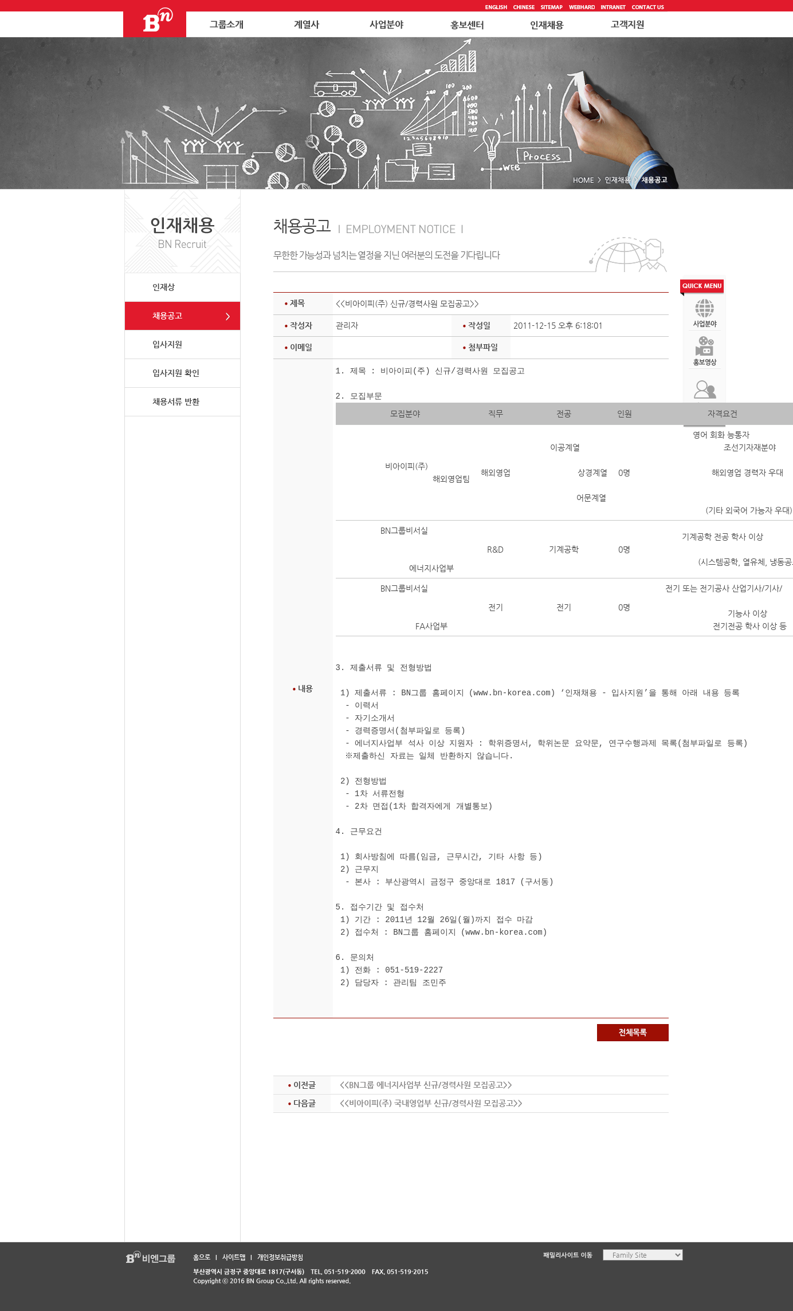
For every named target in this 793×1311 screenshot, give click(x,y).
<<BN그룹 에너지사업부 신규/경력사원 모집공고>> (426, 1084)
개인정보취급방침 (280, 1257)
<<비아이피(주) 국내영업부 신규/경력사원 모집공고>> (431, 1103)
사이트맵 (233, 1257)
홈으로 (201, 1257)
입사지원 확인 (175, 372)
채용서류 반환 (175, 401)
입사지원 (167, 344)
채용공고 (167, 315)
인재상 (163, 287)
